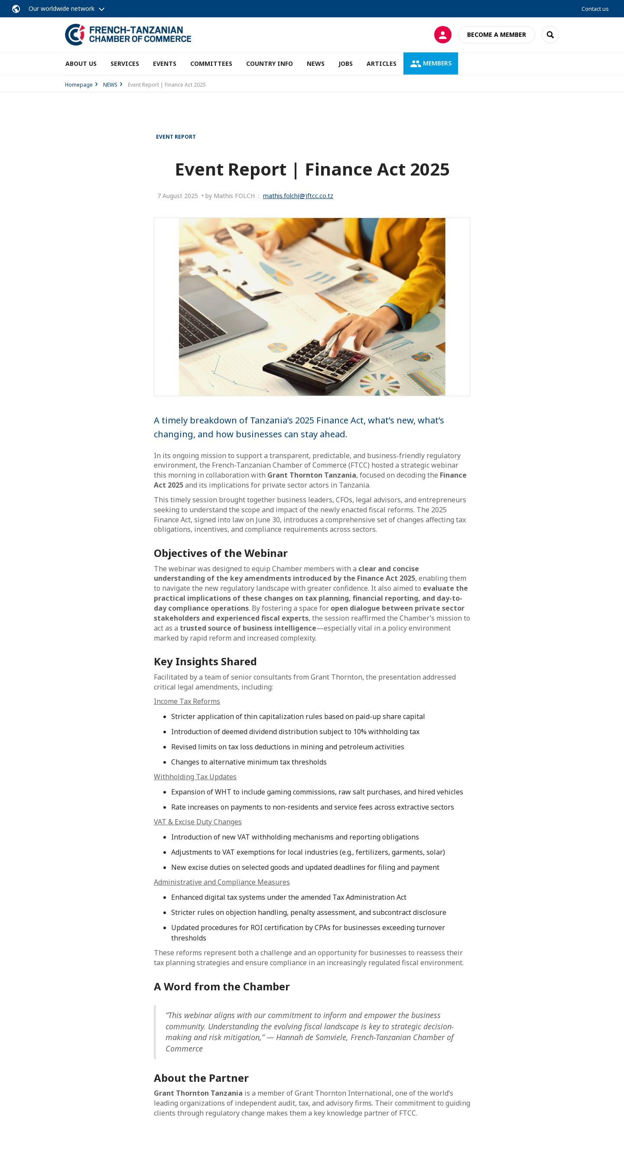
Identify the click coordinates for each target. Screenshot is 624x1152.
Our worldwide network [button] (61, 8)
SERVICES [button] (124, 63)
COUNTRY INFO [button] (269, 63)
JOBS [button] (345, 63)
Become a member (496, 34)
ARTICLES (381, 63)
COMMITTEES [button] (211, 63)
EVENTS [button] (164, 63)
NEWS (316, 63)
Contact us (595, 9)
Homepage (79, 84)
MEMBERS (431, 63)
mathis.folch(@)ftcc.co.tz (298, 196)
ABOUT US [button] (81, 63)
